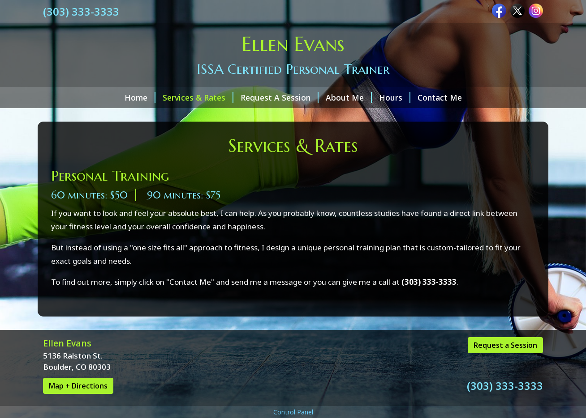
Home (140, 97)
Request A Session (280, 97)
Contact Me (440, 97)
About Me (349, 97)
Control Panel (293, 412)
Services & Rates (198, 97)
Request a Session (505, 345)
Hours (394, 97)
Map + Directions (78, 386)
